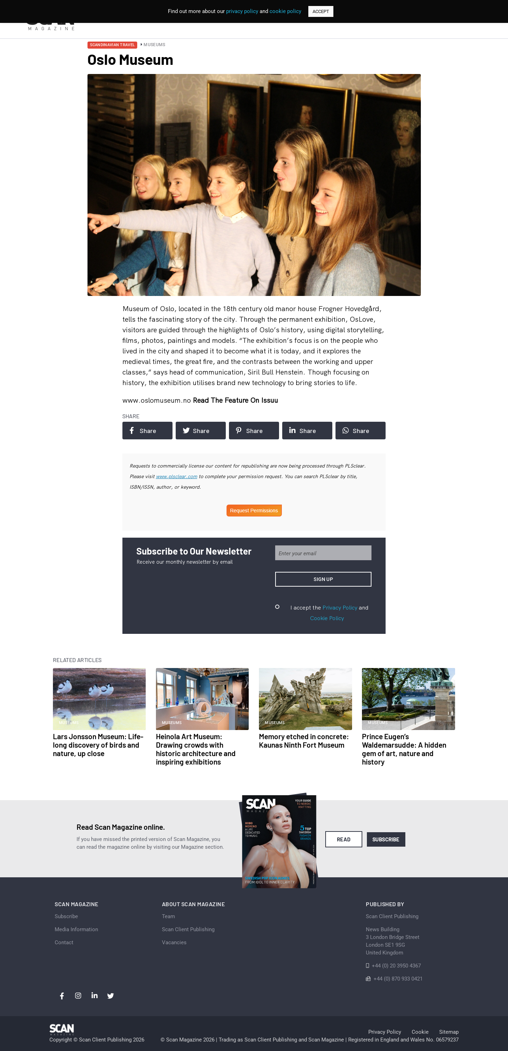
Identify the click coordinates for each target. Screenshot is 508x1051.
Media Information (76, 929)
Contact (64, 942)
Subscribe (386, 839)
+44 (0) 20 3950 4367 (396, 966)
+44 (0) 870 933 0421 (398, 979)
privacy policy (242, 11)
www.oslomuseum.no (157, 400)
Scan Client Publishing (188, 929)
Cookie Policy (327, 618)
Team (168, 916)
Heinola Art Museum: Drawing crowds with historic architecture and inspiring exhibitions (196, 749)
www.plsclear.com (176, 476)
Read (344, 839)
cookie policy (285, 11)
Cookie (420, 1032)
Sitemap (449, 1032)
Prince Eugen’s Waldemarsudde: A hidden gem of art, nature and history (404, 749)
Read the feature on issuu (235, 400)
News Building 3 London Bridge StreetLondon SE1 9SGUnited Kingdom (392, 941)
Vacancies (174, 942)
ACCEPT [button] (321, 11)
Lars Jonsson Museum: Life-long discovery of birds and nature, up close (98, 745)
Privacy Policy (339, 607)
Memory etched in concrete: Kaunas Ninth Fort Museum (304, 740)
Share (142, 430)
